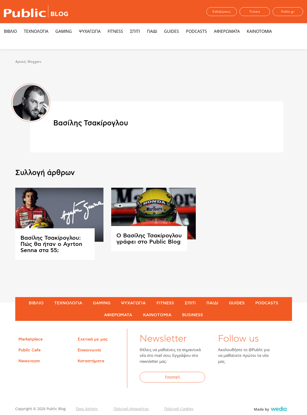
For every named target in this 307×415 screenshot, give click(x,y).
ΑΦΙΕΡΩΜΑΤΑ (227, 31)
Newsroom (29, 361)
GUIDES (171, 31)
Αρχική (20, 61)
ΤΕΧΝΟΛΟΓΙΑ (36, 31)
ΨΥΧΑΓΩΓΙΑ (90, 31)
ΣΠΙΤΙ (135, 31)
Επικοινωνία (89, 350)
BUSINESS (192, 315)
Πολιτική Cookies (178, 408)
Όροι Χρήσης (87, 408)
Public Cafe (29, 350)
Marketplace (30, 339)
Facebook (225, 378)
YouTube (250, 378)
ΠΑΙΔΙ (152, 31)
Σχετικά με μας (93, 339)
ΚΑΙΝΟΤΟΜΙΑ (259, 31)
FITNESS (115, 31)
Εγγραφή (172, 376)
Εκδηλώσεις (222, 11)
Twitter (238, 378)
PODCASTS (196, 31)
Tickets (254, 11)
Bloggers (34, 61)
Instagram (263, 378)
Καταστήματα (91, 361)
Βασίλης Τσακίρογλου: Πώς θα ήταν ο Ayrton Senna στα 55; (51, 244)
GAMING (63, 31)
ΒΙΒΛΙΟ (10, 31)
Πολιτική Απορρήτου (131, 408)
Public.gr (288, 11)
